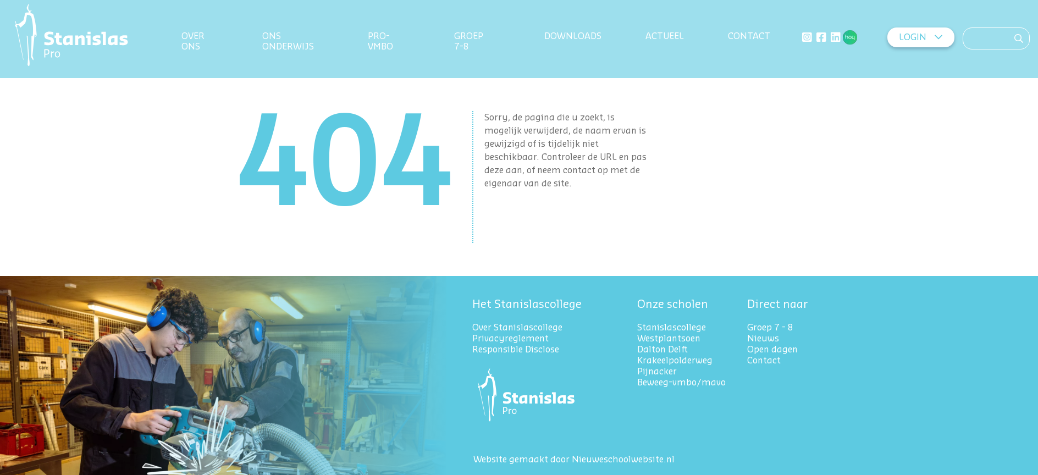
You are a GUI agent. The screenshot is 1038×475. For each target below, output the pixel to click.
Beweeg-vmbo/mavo (681, 382)
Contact (749, 36)
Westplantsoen (668, 338)
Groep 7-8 (471, 41)
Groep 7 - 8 (770, 327)
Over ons (193, 41)
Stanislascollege (671, 327)
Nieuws (763, 338)
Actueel (664, 36)
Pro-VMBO (380, 41)
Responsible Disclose (515, 349)
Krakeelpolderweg (675, 360)
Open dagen (772, 349)
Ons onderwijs (288, 41)
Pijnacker (657, 371)
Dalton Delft (662, 349)
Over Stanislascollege (517, 327)
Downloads (572, 36)
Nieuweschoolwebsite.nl (623, 459)
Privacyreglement (511, 338)
